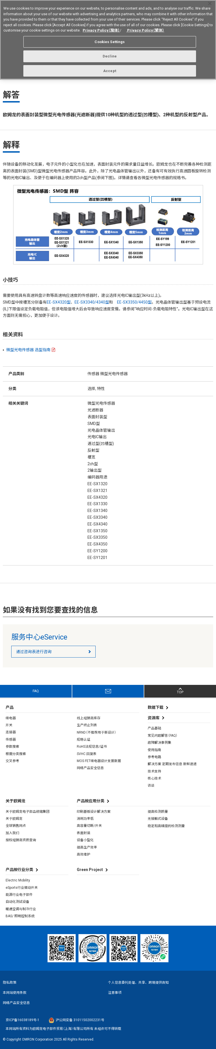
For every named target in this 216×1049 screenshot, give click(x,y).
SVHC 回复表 (86, 754)
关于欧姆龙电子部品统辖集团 (28, 812)
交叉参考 (12, 761)
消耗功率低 (85, 819)
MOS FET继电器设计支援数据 (99, 761)
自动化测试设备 (17, 902)
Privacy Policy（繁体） (145, 28)
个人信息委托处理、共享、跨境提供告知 (138, 983)
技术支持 (154, 771)
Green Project (90, 869)
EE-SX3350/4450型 (134, 302)
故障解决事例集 (159, 743)
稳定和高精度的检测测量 (166, 826)
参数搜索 (12, 747)
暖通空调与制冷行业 (21, 909)
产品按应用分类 (90, 801)
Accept (109, 68)
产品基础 (154, 728)
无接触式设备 (158, 819)
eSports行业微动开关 (22, 888)
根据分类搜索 (16, 754)
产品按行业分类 (19, 869)
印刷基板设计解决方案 (94, 812)
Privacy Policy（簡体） (101, 28)
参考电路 (154, 757)
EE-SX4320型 (59, 302)
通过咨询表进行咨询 (33, 651)
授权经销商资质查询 (21, 840)
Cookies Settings (109, 39)
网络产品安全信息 (90, 768)
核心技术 (154, 778)
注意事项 (115, 993)
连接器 (11, 732)
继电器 (11, 718)
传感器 (11, 739)
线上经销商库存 (88, 718)
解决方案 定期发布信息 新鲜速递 (172, 764)
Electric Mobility (18, 880)
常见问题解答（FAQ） (162, 736)
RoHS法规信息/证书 (92, 747)
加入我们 (12, 833)
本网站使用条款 (14, 993)
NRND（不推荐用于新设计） (96, 732)
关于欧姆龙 (14, 819)
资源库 (153, 718)
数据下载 (155, 707)
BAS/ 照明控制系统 (20, 916)
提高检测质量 (158, 812)
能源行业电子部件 (19, 895)
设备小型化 (85, 840)
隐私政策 (9, 983)
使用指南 (154, 750)
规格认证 (83, 739)
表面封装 (83, 833)
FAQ (36, 691)
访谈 (151, 785)
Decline (110, 54)
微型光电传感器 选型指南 (28, 350)
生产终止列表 (87, 725)
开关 (9, 725)
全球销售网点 (16, 826)
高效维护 (83, 854)
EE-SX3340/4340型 (92, 302)
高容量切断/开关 (89, 826)
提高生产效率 (87, 847)
